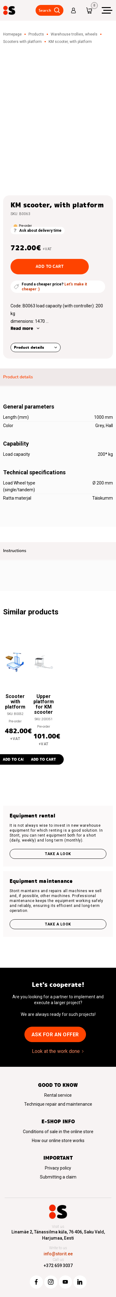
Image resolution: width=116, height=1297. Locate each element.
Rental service (58, 1095)
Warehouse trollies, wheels (74, 34)
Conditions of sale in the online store (58, 1131)
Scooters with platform (22, 41)
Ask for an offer (55, 1034)
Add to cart (50, 266)
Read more (22, 328)
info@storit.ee (58, 1253)
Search (45, 10)
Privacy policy (58, 1168)
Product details (29, 347)
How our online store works (58, 1140)
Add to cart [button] (43, 759)
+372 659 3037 (58, 1265)
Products (36, 34)
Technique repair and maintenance (58, 1104)
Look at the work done (56, 1051)
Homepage (12, 34)
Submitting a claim (58, 1176)
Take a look (58, 854)
